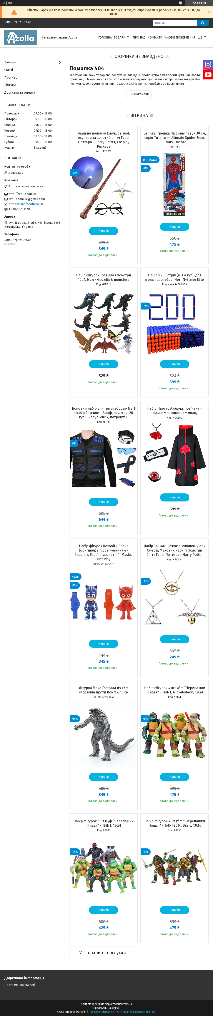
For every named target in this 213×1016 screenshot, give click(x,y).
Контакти (155, 37)
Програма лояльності (19, 985)
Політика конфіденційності (139, 1011)
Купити (103, 231)
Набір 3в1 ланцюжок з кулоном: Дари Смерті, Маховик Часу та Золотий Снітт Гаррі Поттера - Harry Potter (175, 550)
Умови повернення (180, 37)
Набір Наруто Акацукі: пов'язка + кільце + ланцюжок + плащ (174, 410)
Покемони (141, 94)
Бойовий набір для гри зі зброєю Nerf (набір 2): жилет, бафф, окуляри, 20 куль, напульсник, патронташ (103, 412)
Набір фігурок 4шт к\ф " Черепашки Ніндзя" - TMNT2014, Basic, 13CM (174, 823)
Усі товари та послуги (101, 952)
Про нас (139, 37)
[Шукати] (203, 23)
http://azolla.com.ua (23, 194)
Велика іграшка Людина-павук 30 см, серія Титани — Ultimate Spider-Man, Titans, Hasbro (174, 137)
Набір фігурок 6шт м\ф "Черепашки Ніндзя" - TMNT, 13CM (103, 823)
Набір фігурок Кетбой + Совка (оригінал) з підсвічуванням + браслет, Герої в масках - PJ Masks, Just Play (104, 552)
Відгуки (10, 85)
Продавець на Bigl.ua (106, 1007)
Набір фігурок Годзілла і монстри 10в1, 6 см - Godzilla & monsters (103, 277)
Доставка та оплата (19, 92)
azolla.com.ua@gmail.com (27, 199)
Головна (105, 37)
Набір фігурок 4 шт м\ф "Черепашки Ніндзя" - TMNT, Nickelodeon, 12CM (174, 690)
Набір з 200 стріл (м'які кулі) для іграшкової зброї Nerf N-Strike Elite (174, 277)
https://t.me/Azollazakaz (26, 204)
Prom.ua (127, 1004)
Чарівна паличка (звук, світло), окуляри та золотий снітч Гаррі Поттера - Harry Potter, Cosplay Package (104, 139)
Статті (8, 70)
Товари (119, 37)
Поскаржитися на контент (105, 1011)
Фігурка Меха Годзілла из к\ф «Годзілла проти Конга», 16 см (103, 690)
